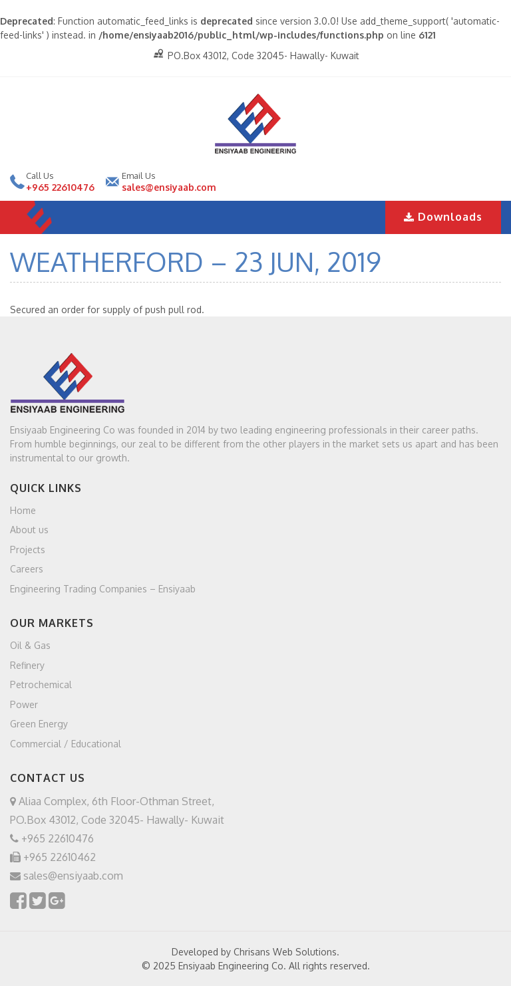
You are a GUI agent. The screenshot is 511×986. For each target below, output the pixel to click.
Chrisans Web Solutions (285, 951)
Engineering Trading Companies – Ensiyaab (103, 588)
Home (23, 509)
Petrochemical (41, 684)
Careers (26, 568)
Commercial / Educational (65, 743)
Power (24, 703)
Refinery (27, 664)
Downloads (443, 216)
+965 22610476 (60, 187)
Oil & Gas (30, 645)
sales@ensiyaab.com (169, 187)
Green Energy (39, 723)
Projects (27, 549)
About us (29, 529)
